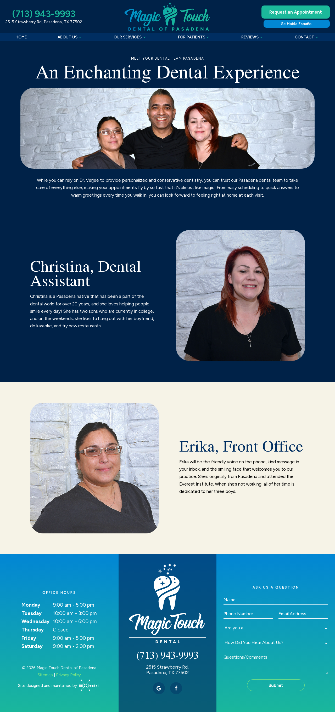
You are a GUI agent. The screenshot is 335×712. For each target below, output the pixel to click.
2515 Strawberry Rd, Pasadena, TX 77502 (43, 22)
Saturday (32, 646)
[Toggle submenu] (80, 37)
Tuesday (31, 613)
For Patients (194, 37)
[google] (159, 688)
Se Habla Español (296, 23)
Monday (30, 605)
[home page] (168, 17)
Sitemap (45, 675)
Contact (307, 37)
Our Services (130, 37)
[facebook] (176, 688)
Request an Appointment (295, 12)
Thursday (32, 630)
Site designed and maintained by (56, 685)
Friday (28, 638)
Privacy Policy (68, 675)
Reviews (252, 37)
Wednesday (35, 621)
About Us (70, 37)
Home (21, 37)
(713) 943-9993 (43, 14)
